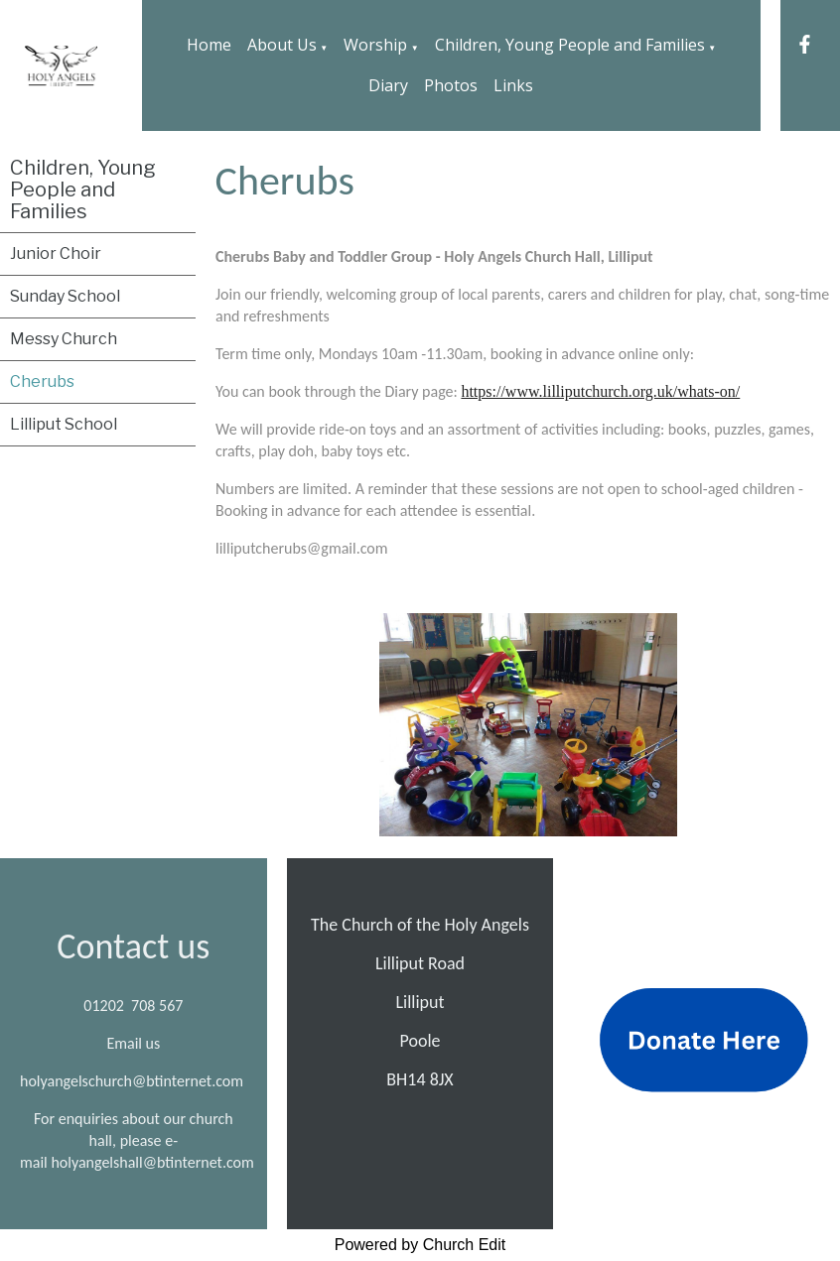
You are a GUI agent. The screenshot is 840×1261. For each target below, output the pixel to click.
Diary (388, 85)
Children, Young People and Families (570, 45)
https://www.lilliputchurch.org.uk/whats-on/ (600, 391)
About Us (282, 45)
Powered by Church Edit (420, 1244)
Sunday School (65, 296)
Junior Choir (55, 253)
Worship (375, 45)
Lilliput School (63, 424)
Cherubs (42, 381)
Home (209, 45)
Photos (451, 85)
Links (513, 85)
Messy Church (63, 338)
